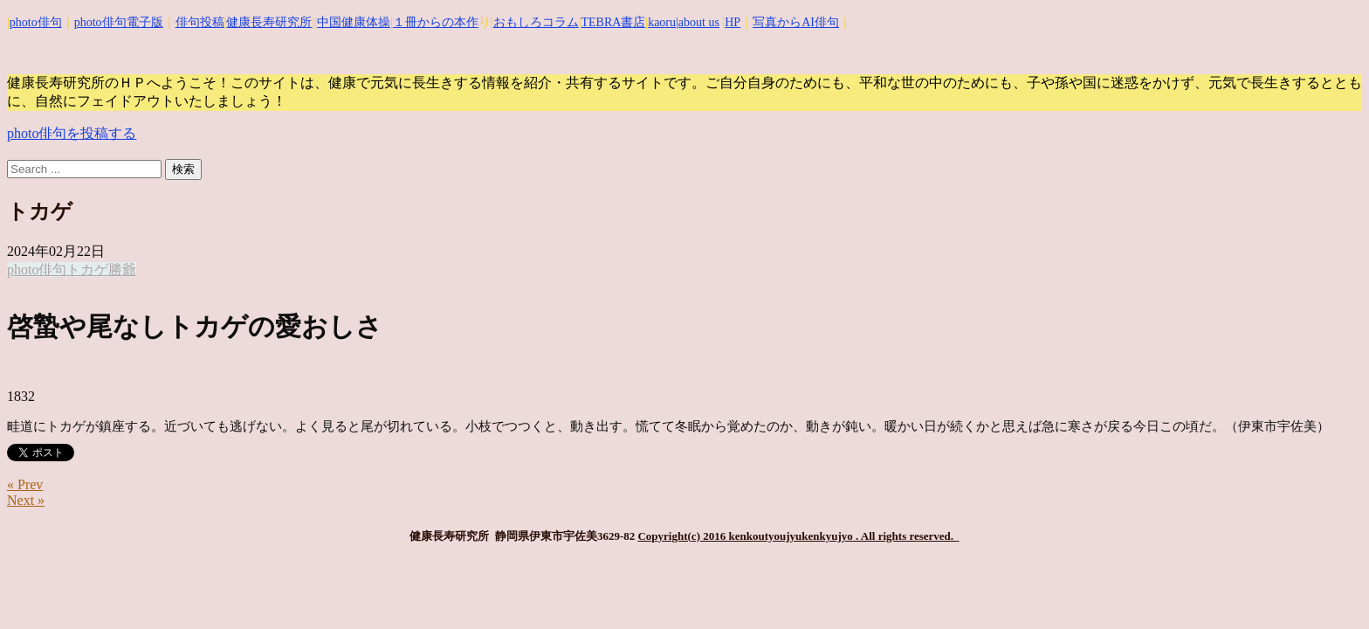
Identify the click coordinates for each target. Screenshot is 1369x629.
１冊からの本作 (435, 22)
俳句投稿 (199, 22)
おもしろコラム (536, 22)
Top (1327, 587)
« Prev (25, 484)
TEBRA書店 (613, 22)
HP (732, 22)
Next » (26, 500)
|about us (697, 22)
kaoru (662, 22)
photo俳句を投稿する (71, 133)
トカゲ (87, 269)
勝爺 (122, 269)
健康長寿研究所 (269, 22)
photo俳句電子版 (118, 22)
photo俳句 (36, 22)
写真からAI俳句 (796, 22)
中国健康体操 (353, 22)
